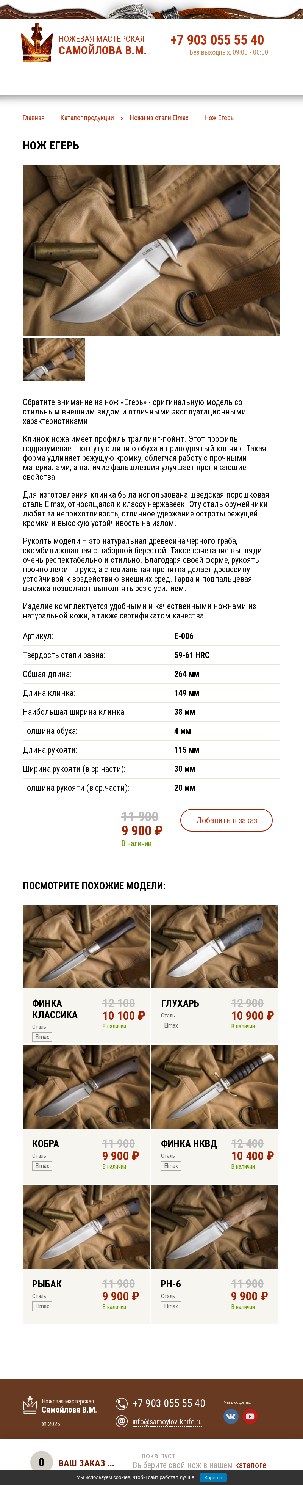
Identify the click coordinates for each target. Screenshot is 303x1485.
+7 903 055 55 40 (217, 40)
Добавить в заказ (226, 820)
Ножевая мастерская (105, 45)
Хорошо (213, 1477)
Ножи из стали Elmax (159, 118)
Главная (34, 118)
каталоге (250, 1465)
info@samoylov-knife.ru (167, 1421)
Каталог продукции (87, 118)
